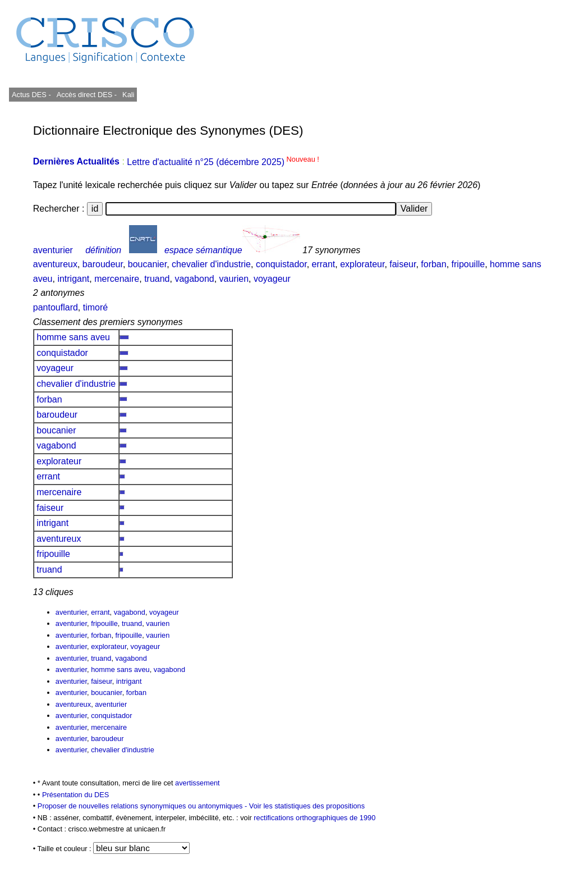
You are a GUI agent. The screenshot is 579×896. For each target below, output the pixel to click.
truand (156, 279)
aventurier (53, 250)
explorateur (362, 264)
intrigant (73, 279)
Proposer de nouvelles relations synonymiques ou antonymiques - (143, 806)
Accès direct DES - (87, 94)
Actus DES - (31, 94)
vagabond (194, 279)
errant (324, 264)
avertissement (197, 783)
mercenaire (116, 279)
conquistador (281, 264)
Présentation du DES (75, 794)
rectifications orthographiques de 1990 (314, 817)
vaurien (234, 279)
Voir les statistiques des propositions (307, 806)
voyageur (272, 279)
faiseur (402, 264)
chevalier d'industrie (211, 264)
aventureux (55, 264)
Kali (128, 94)
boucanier (147, 264)
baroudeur (102, 264)
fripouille (468, 264)
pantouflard (55, 307)
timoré (95, 307)
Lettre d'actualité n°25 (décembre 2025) (223, 162)
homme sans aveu (73, 337)
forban (433, 264)
